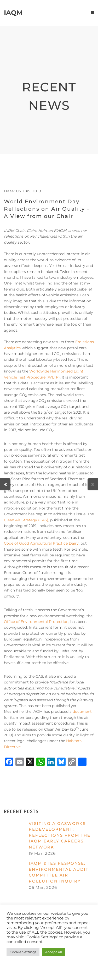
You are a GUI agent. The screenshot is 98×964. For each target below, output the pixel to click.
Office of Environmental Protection (36, 621)
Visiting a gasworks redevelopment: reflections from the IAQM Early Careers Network (59, 835)
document (82, 711)
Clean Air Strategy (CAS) (26, 520)
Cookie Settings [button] (23, 952)
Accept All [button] (53, 952)
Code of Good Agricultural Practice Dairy (41, 543)
